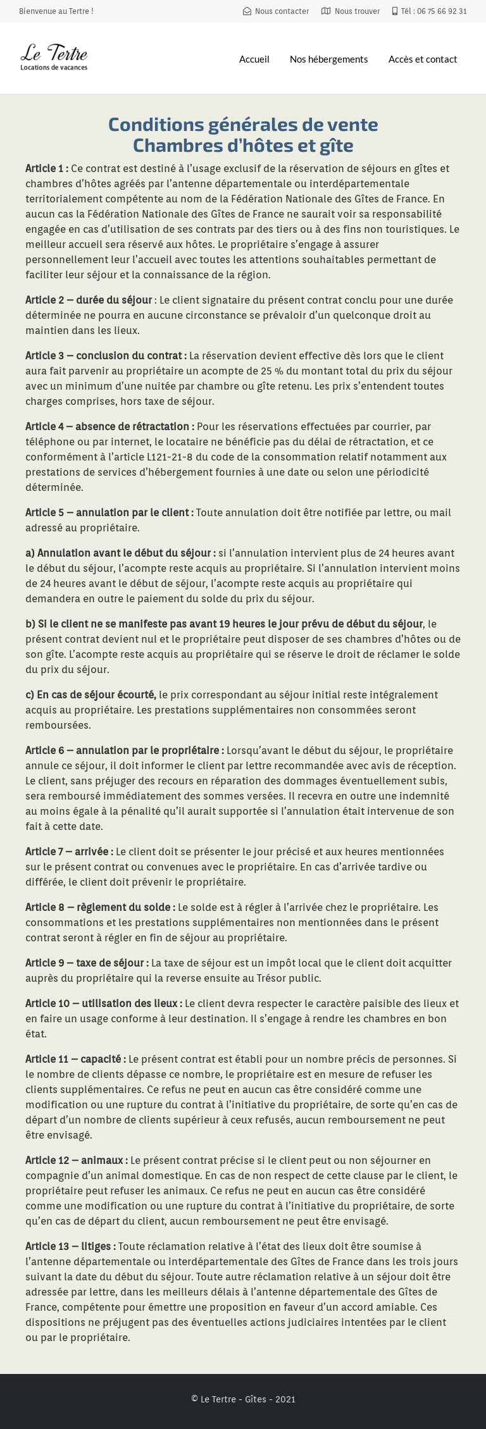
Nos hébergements (329, 59)
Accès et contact (423, 59)
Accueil (254, 59)
